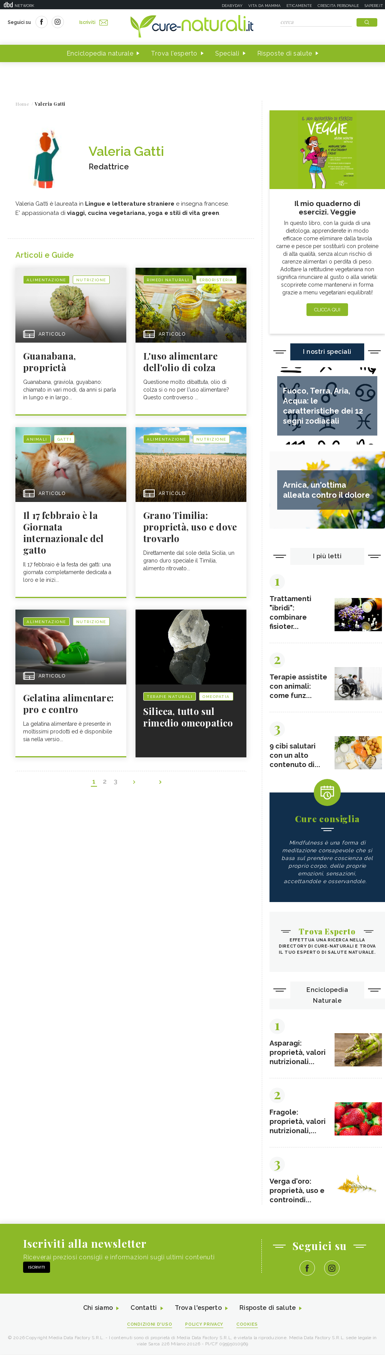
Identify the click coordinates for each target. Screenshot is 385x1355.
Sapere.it (374, 5)
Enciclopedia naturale (100, 53)
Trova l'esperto (174, 53)
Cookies (247, 1324)
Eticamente (299, 5)
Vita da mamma (264, 5)
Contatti (144, 1308)
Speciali (227, 53)
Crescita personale (338, 5)
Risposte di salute (285, 53)
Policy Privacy (205, 1324)
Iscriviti (93, 22)
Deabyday (232, 5)
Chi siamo (98, 1308)
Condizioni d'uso (149, 1324)
